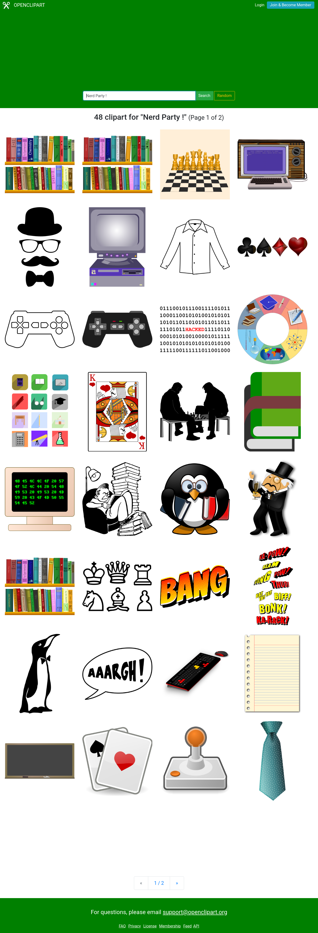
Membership (170, 926)
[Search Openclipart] (139, 95)
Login (259, 5)
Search (204, 95)
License (150, 926)
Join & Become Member (290, 5)
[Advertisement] (159, 51)
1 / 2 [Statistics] (159, 883)
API (196, 926)
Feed (187, 926)
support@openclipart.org (195, 912)
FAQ (122, 926)
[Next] (177, 883)
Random (224, 95)
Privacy (134, 926)
